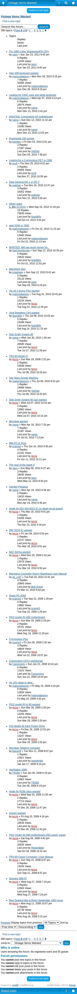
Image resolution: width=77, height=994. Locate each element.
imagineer (17, 272)
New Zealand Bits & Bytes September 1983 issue (36, 900)
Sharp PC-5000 (17, 595)
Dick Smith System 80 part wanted (28, 399)
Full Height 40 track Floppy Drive (27, 726)
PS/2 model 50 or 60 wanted (24, 704)
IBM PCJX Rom (17, 443)
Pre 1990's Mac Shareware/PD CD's (29, 51)
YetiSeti (35, 151)
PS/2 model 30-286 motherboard (27, 617)
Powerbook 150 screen (21, 138)
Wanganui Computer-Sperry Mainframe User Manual (38, 573)
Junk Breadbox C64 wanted (24, 312)
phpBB (15, 985)
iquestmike (37, 760)
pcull (14, 163)
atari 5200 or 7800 (19, 225)
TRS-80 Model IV (18, 356)
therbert (16, 141)
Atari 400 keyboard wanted (23, 73)
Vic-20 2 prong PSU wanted (24, 290)
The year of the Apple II (21, 464)
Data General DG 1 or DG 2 (24, 182)
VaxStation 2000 (18, 769)
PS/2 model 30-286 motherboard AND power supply (37, 835)
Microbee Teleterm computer (24, 748)
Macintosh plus (17, 269)
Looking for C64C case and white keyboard (32, 95)
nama (34, 107)
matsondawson (20, 76)
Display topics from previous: (35, 922)
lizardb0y (36, 216)
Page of (20, 30)
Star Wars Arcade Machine (23, 377)
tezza (34, 303)
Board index (9, 990)
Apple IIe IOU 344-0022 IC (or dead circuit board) (36, 508)
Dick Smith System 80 (21, 334)
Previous (5, 922)
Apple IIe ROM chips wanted (24, 791)
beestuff (16, 751)
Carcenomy (18, 664)
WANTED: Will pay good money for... (29, 247)
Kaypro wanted (17, 813)
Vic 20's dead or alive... (21, 682)
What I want (15, 203)
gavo (15, 54)
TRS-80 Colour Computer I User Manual (31, 856)
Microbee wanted (18, 421)
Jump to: (5, 943)
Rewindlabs (37, 847)
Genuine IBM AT (18, 878)
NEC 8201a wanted (19, 552)
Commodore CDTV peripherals (26, 661)
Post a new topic (11, 21)
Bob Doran (37, 586)
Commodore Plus (18, 639)
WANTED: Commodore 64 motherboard (31, 116)
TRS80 (16, 773)
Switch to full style (38, 10)
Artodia (72, 985)
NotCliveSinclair (21, 250)
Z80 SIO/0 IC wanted (20, 530)
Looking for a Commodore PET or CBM (30, 160)
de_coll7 (17, 577)
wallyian (16, 185)
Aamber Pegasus (18, 486)
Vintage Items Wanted (22, 3)
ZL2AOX (21, 207)
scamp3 (16, 446)
